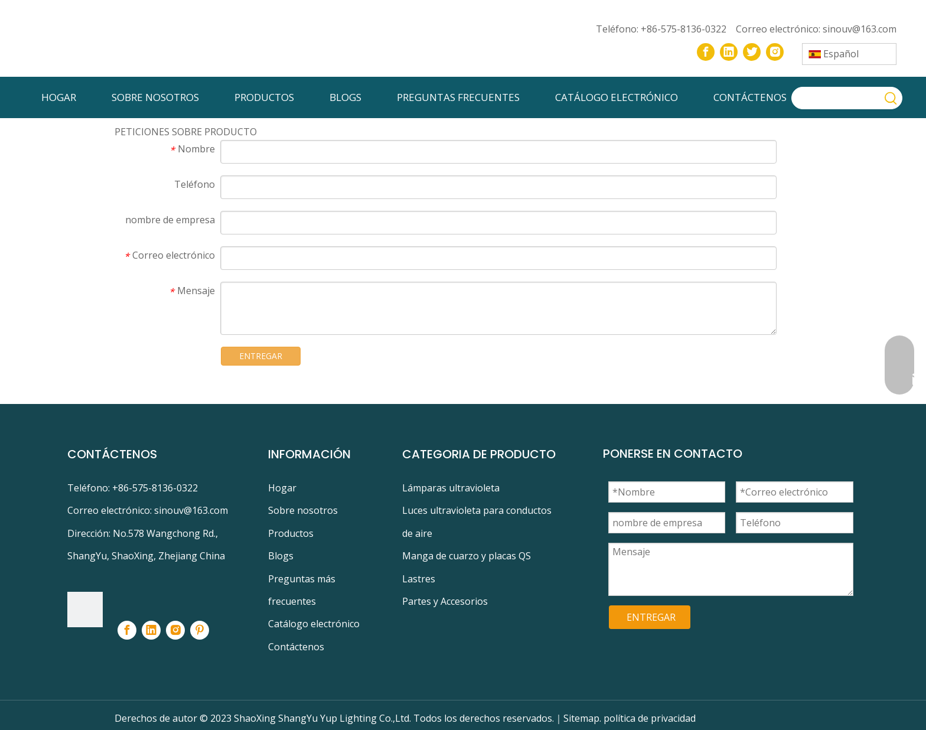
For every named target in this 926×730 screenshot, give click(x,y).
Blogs (281, 555)
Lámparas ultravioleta (451, 487)
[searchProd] (836, 98)
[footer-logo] (85, 609)
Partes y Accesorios (445, 601)
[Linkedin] (729, 52)
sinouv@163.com (859, 28)
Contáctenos (296, 646)
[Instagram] (775, 52)
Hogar (282, 487)
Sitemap (581, 718)
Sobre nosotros (303, 510)
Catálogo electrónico (314, 623)
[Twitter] (752, 52)
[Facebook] (706, 52)
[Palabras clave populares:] (891, 98)
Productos (291, 533)
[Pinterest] (199, 630)
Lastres (418, 578)
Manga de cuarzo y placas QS (466, 555)
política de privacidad (650, 718)
